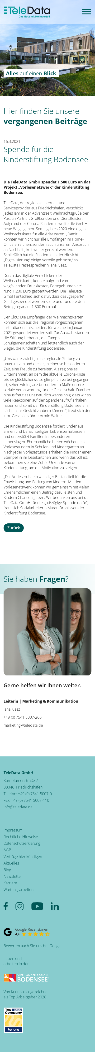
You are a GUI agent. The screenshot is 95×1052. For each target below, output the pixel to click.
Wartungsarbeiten (18, 889)
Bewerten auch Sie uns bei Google (33, 945)
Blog (7, 869)
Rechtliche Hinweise (21, 836)
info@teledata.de (18, 807)
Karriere (10, 883)
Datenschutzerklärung (22, 843)
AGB (7, 850)
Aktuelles (11, 863)
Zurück (13, 527)
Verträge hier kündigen (23, 856)
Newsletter (13, 876)
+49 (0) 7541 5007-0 (35, 793)
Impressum (13, 830)
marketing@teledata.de (23, 725)
